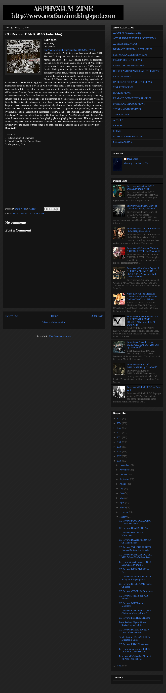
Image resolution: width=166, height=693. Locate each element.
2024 (119, 423)
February (124, 512)
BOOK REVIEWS (122, 93)
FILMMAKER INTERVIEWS (127, 60)
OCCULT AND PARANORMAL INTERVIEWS (136, 71)
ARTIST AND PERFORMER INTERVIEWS (134, 38)
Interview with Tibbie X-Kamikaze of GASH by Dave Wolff (143, 230)
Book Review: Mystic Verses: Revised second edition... (133, 623)
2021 (119, 437)
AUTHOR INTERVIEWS (125, 44)
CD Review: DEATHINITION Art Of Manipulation (135, 541)
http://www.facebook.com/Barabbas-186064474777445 (69, 50)
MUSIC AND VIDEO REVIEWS (28, 213)
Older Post (97, 315)
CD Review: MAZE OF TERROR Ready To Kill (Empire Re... (135, 578)
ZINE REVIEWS (121, 114)
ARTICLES (118, 120)
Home (54, 315)
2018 (119, 451)
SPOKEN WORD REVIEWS (127, 109)
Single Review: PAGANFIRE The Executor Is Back (135, 638)
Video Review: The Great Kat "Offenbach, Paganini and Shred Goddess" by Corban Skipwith (142, 297)
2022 (119, 432)
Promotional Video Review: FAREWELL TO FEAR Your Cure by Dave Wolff (143, 345)
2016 (119, 461)
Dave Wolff (132, 159)
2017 (119, 456)
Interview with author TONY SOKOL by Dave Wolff (140, 187)
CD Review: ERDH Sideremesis (134, 644)
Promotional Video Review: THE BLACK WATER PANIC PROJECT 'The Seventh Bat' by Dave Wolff (142, 320)
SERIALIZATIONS (122, 142)
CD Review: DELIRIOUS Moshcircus (131, 534)
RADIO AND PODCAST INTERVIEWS (132, 82)
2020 (119, 442)
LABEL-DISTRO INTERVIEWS (128, 65)
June (122, 493)
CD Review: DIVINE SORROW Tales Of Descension (134, 631)
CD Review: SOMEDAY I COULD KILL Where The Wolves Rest (135, 556)
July (122, 488)
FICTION (117, 125)
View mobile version (54, 322)
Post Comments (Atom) (60, 336)
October (124, 474)
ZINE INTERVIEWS (123, 87)
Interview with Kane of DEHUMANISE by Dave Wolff (142, 366)
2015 (119, 666)
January (123, 517)
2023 (119, 428)
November (125, 469)
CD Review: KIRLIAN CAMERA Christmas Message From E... (135, 612)
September (125, 479)
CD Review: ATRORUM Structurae (136, 591)
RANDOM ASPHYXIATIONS (127, 136)
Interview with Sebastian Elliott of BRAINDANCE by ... (135, 657)
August (123, 484)
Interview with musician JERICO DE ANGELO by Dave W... (134, 650)
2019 (119, 447)
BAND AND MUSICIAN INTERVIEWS (132, 49)
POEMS (117, 131)
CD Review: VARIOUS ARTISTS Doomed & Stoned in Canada (135, 548)
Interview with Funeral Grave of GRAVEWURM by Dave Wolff (142, 207)
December (125, 465)
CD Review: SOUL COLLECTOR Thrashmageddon (135, 522)
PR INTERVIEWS (122, 76)
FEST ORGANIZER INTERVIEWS (130, 55)
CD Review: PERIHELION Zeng (134, 618)
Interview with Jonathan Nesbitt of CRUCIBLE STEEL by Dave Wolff (143, 249)
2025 (119, 418)
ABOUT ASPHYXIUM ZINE (127, 33)
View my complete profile (136, 163)
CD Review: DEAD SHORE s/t (134, 528)
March (123, 507)
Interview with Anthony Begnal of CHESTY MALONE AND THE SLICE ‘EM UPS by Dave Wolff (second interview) (143, 272)
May (122, 498)
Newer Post (11, 315)
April (122, 502)
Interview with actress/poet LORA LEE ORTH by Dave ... (135, 563)
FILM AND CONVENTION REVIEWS (132, 98)
